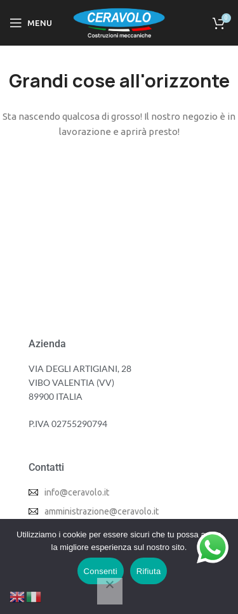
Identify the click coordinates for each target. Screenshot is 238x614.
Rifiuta (148, 571)
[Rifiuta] (109, 591)
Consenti (100, 571)
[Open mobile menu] (30, 22)
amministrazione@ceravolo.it (101, 511)
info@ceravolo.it (76, 492)
